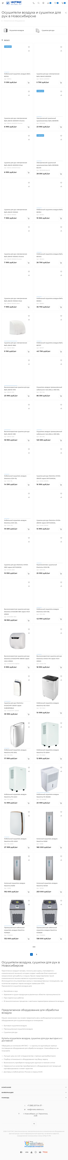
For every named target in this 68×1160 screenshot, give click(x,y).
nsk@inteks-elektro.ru (35, 1109)
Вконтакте (34, 1123)
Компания (6, 1087)
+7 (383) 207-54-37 (34, 1105)
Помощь (5, 1097)
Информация (7, 1092)
